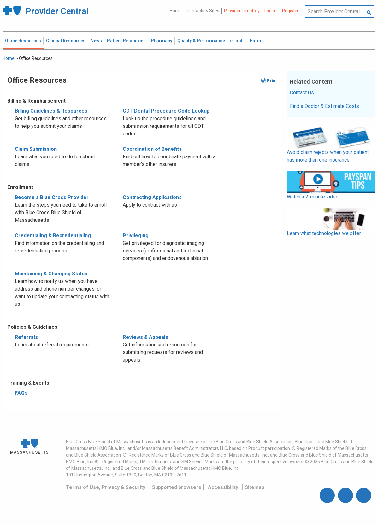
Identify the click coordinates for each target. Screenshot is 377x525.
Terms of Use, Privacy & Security (105, 487)
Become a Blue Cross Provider (52, 197)
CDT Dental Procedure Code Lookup (166, 111)
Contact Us (302, 93)
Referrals (26, 337)
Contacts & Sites (202, 10)
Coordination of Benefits (152, 149)
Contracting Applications (152, 197)
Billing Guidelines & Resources (51, 111)
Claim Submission (36, 149)
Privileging (136, 236)
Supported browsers (176, 487)
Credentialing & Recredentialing (53, 236)
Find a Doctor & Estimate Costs (324, 106)
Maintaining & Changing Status (51, 274)
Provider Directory (242, 10)
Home (176, 10)
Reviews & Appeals (145, 337)
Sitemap (254, 487)
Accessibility (223, 487)
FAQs (21, 393)
